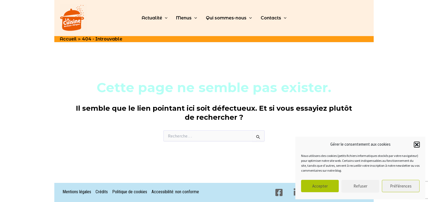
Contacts (274, 18)
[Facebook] (279, 192)
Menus (186, 18)
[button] (417, 144)
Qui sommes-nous (229, 18)
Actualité (155, 18)
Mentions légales (77, 191)
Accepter (320, 186)
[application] (165, 18)
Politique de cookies (129, 191)
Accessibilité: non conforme (175, 191)
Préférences (401, 186)
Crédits (102, 191)
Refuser (360, 186)
